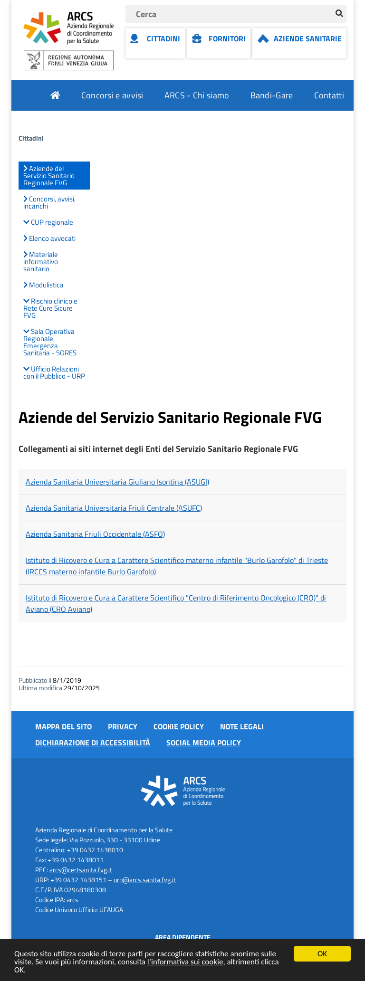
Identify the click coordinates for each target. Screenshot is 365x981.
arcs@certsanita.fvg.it (80, 870)
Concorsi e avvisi (112, 95)
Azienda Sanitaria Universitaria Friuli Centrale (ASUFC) (114, 508)
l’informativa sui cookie (185, 962)
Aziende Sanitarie (308, 38)
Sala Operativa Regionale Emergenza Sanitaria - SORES (50, 342)
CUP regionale (48, 222)
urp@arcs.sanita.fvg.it (145, 880)
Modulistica (43, 284)
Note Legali (242, 726)
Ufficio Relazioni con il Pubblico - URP (54, 372)
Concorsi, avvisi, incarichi (49, 202)
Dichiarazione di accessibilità (92, 742)
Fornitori (227, 38)
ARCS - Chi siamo (197, 95)
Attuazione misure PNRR (297, 126)
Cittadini (163, 38)
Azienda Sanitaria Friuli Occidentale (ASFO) (95, 534)
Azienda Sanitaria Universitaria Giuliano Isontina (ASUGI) (117, 481)
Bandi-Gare (271, 95)
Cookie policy (179, 726)
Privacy (122, 726)
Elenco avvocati (49, 238)
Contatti (329, 95)
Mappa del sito (63, 726)
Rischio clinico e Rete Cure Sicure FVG (50, 308)
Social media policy (203, 742)
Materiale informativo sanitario (40, 261)
